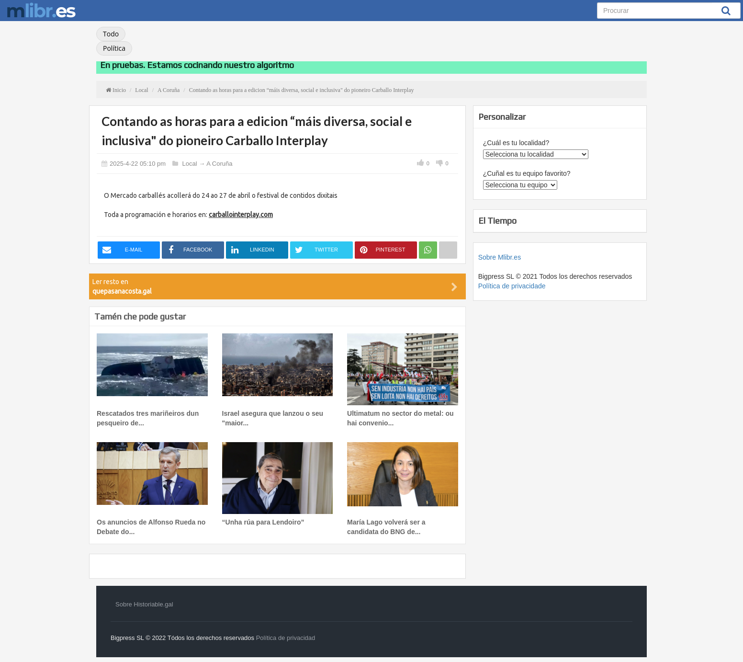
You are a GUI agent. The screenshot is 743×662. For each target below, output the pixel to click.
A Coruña (219, 163)
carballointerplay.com (241, 214)
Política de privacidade (512, 286)
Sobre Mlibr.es (499, 257)
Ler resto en (275, 286)
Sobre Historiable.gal (144, 604)
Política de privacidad (285, 637)
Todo (111, 33)
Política (114, 48)
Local (189, 163)
